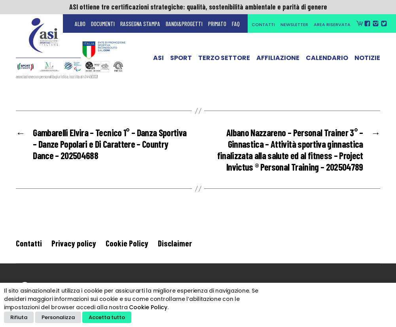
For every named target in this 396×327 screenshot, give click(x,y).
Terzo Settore (224, 61)
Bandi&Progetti (184, 23)
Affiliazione (277, 61)
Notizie (367, 61)
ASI (158, 61)
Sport (181, 61)
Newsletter (294, 24)
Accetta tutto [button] (107, 317)
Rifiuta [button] (18, 317)
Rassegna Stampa (140, 23)
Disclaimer (175, 243)
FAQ (236, 23)
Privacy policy (73, 243)
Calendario (327, 61)
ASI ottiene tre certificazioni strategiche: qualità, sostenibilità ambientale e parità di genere (198, 6)
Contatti (263, 24)
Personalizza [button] (58, 317)
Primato (217, 23)
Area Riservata (332, 24)
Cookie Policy (127, 243)
